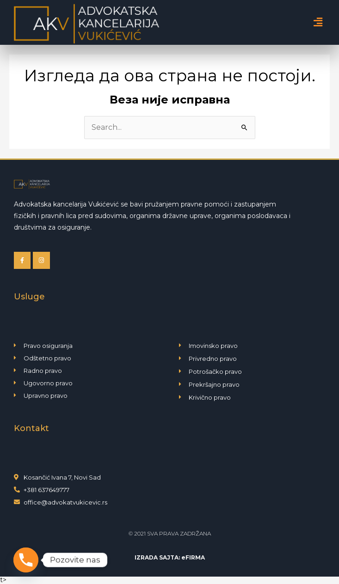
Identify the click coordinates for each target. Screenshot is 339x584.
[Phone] (25, 560)
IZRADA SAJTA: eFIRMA (170, 557)
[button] (318, 22)
